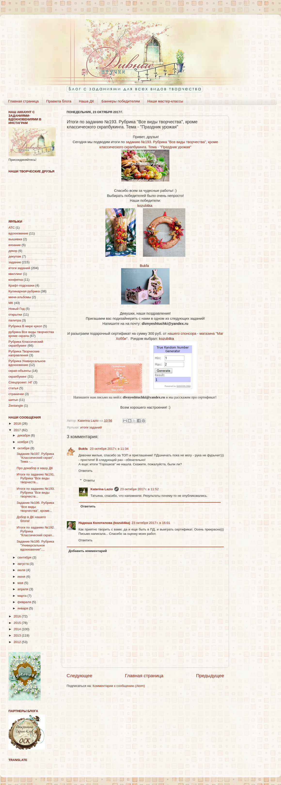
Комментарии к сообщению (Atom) (119, 686)
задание (14, 262)
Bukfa (144, 266)
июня (21, 576)
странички (16, 394)
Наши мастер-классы (165, 101)
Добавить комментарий (88, 551)
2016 (18, 616)
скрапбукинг (17, 376)
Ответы (89, 480)
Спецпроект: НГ (20, 382)
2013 (18, 635)
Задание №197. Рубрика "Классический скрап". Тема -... (35, 457)
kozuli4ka (144, 206)
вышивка (15, 239)
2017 (18, 430)
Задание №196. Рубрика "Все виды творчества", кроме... (35, 506)
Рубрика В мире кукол (25, 326)
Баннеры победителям (120, 101)
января (23, 608)
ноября (23, 442)
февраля (24, 602)
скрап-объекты (19, 371)
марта (22, 596)
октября (23, 448)
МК (10, 303)
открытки (15, 314)
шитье (13, 400)
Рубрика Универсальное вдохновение (27, 363)
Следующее (79, 675)
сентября (24, 557)
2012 (18, 642)
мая (20, 583)
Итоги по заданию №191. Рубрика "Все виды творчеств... (36, 478)
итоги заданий (91, 427)
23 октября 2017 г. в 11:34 (109, 449)
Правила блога (58, 101)
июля (21, 570)
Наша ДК (86, 101)
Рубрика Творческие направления (23, 353)
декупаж (14, 256)
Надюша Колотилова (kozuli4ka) (104, 523)
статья (13, 388)
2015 (18, 623)
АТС (11, 227)
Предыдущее (210, 675)
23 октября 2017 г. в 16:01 (151, 523)
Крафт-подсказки (21, 285)
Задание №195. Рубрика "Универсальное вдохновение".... (35, 545)
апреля (23, 589)
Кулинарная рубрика (24, 291)
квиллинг (15, 274)
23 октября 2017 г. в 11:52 (139, 489)
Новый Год (16, 309)
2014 (18, 629)
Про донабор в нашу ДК (35, 468)
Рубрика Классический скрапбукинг (25, 343)
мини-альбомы (19, 297)
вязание (14, 245)
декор (12, 251)
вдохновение (18, 233)
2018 (18, 423)
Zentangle (15, 405)
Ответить (85, 471)
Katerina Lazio (102, 489)
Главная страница (23, 101)
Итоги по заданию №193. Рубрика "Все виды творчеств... (36, 492)
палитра (14, 320)
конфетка (15, 279)
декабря (24, 435)
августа (23, 564)
